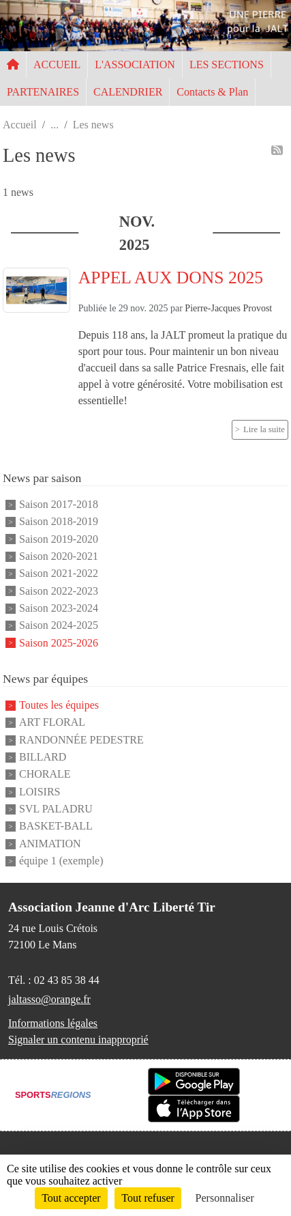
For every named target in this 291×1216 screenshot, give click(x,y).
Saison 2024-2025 (58, 626)
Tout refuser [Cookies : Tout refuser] (147, 1198)
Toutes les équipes (59, 705)
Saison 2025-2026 (58, 643)
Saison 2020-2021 (58, 556)
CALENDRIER (127, 92)
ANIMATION (50, 843)
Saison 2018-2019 (58, 522)
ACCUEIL (56, 64)
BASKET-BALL (56, 826)
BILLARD (42, 757)
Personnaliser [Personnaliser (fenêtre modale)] (225, 1198)
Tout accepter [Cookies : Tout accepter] (71, 1198)
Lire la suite (264, 429)
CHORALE (45, 774)
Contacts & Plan (212, 92)
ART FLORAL (52, 723)
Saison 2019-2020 (58, 539)
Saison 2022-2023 (58, 591)
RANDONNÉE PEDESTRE (81, 740)
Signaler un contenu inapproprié (78, 1039)
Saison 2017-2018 (58, 504)
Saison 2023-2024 (58, 608)
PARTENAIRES (43, 92)
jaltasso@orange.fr (49, 999)
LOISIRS (39, 791)
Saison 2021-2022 (58, 574)
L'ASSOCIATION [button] (135, 64)
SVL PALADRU (56, 809)
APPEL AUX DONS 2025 (170, 277)
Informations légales (52, 1023)
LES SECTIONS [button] (226, 64)
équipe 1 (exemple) (61, 860)
